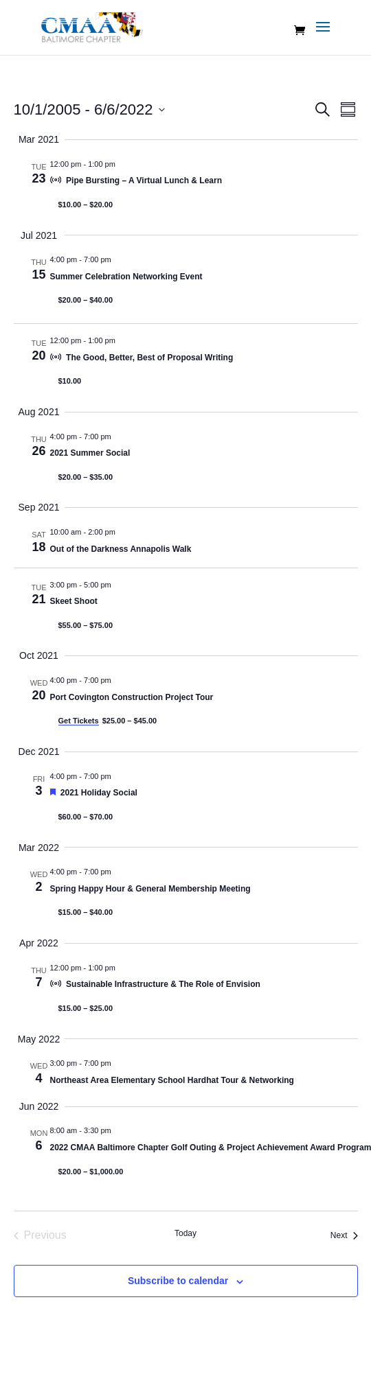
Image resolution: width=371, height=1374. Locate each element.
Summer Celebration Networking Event (126, 276)
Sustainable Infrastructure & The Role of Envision (163, 984)
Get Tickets (78, 721)
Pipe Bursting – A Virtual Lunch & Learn (144, 180)
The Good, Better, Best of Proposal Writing (149, 357)
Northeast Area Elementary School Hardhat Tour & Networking (172, 1080)
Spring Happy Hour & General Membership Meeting (150, 889)
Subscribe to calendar (178, 1280)
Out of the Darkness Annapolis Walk (121, 549)
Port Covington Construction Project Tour (132, 697)
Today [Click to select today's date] (185, 1233)
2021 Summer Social (90, 453)
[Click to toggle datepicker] (89, 109)
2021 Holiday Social (98, 792)
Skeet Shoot (74, 601)
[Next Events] (344, 1235)
